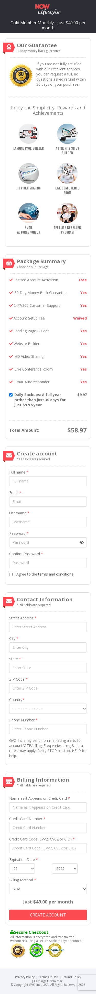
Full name (18, 472)
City (13, 638)
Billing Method (22, 879)
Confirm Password (26, 553)
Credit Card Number (27, 818)
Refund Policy (71, 977)
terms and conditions (55, 574)
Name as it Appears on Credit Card (39, 798)
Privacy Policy (25, 977)
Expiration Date (23, 859)
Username (19, 513)
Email (15, 492)
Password (19, 533)
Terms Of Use (48, 977)
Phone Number (23, 720)
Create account (48, 915)
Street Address (23, 618)
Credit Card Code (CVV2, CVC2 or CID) (42, 839)
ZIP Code (18, 679)
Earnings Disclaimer (48, 981)
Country (16, 699)
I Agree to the (41, 574)
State (15, 658)
